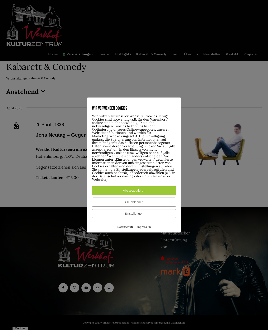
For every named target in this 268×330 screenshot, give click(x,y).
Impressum (144, 227)
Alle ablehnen (134, 202)
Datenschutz (125, 227)
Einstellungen (134, 213)
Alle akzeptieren (134, 190)
